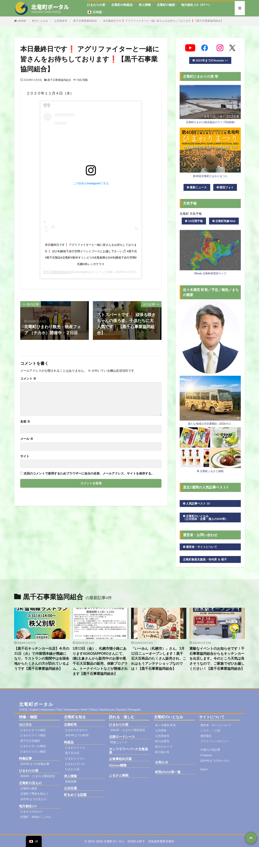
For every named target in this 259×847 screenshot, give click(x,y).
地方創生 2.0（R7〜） (196, 4)
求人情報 (145, 4)
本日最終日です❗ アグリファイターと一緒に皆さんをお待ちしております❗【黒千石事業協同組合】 (163, 20)
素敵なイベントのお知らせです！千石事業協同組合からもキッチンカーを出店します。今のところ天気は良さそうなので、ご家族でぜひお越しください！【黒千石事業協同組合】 (216, 658)
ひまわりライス (75, 747)
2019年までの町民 (77, 735)
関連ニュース (118, 742)
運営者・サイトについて (215, 725)
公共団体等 (60, 20)
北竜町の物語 (166, 4)
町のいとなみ (40, 20)
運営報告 (206, 736)
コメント (28, 378)
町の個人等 (162, 752)
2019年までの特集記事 (34, 763)
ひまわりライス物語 (33, 735)
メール (26, 438)
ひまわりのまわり (31, 811)
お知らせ (161, 762)
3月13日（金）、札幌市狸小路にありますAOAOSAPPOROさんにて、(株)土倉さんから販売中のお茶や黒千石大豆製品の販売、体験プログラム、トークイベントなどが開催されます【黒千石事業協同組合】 (100, 661)
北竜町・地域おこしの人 (35, 816)
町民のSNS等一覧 (168, 772)
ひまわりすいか (75, 763)
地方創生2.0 (27, 806)
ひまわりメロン (75, 758)
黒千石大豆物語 (30, 740)
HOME (22, 21)
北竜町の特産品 (122, 4)
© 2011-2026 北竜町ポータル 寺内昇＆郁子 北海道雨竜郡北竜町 (129, 841)
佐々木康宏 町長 (165, 725)
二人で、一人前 (210, 730)
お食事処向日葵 (120, 759)
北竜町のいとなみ (168, 717)
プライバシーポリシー (214, 741)
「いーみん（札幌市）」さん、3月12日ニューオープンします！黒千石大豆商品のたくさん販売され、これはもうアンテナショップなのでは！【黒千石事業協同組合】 (158, 658)
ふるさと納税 (118, 775)
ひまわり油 (72, 769)
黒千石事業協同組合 (85, 20)
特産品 (69, 742)
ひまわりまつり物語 (33, 730)
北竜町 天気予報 (191, 213)
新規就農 (70, 781)
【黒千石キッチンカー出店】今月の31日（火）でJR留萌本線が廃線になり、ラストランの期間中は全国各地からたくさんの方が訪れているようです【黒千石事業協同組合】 (41, 658)
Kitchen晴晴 (118, 765)
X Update (206, 755)
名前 (25, 421)
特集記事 (25, 758)
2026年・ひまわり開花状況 (37, 776)
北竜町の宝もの (30, 783)
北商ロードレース (122, 737)
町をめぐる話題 (75, 795)
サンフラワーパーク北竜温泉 (128, 750)
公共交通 (70, 788)
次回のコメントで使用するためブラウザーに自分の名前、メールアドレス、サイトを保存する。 (89, 473)
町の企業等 (162, 741)
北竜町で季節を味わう (34, 793)
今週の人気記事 (210, 749)
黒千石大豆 (72, 753)
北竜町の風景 (28, 788)
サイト (24, 456)
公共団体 (161, 730)
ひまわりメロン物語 (33, 751)
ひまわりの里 (96, 4)
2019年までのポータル (214, 760)
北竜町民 (70, 724)
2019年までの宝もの (33, 799)
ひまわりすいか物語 (33, 746)
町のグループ (163, 746)
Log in (204, 769)
